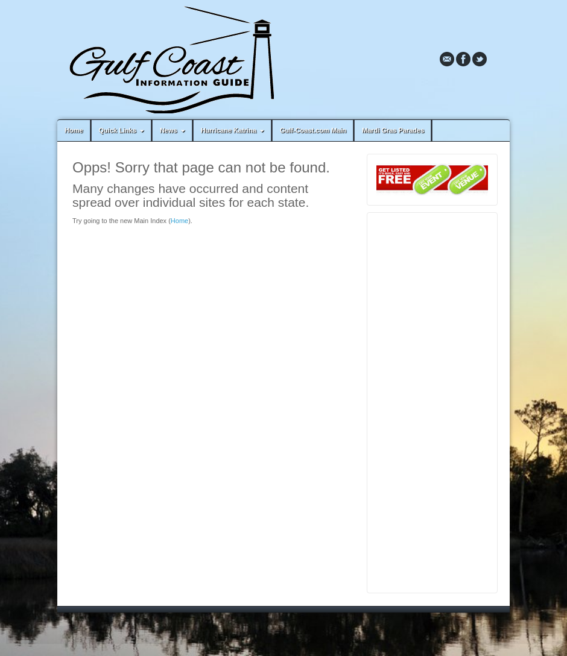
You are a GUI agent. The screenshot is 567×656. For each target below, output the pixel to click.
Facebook (463, 59)
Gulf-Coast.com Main (313, 130)
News (174, 130)
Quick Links (123, 130)
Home (74, 130)
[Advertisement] (432, 403)
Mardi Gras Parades (393, 130)
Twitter (479, 59)
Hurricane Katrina (234, 130)
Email (447, 59)
